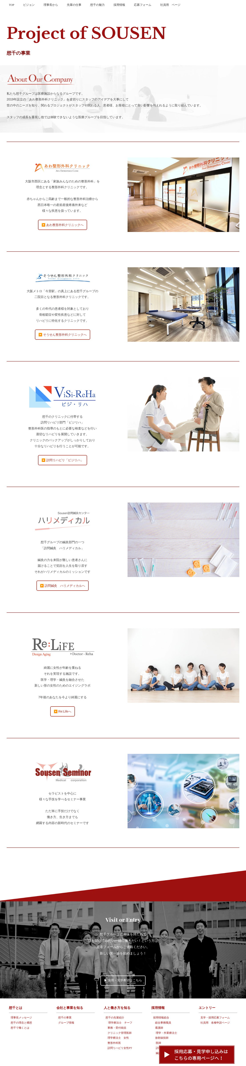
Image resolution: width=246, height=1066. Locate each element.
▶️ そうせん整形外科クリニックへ (62, 320)
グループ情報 (66, 1009)
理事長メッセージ (21, 1004)
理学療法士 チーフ (120, 1009)
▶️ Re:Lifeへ (62, 697)
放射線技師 (161, 1024)
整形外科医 (114, 1029)
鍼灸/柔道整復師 (165, 1039)
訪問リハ (161, 1034)
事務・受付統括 (117, 1014)
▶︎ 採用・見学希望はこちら (122, 966)
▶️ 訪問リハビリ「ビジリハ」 (63, 445)
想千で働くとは (20, 1014)
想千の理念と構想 (21, 1009)
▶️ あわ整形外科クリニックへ (63, 210)
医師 (158, 1029)
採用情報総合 (161, 1004)
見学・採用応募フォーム (215, 1004)
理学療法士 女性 (118, 1024)
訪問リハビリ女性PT (120, 1034)
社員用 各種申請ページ (215, 1009)
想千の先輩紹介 (115, 1004)
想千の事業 (65, 1004)
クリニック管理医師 (120, 1019)
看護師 (159, 1014)
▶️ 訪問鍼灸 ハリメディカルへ (62, 571)
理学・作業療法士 (166, 1019)
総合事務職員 (163, 1009)
